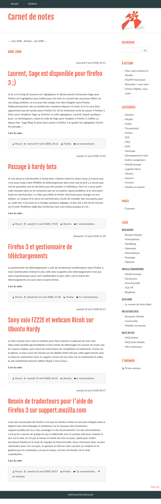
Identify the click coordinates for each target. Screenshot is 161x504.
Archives (28, 41)
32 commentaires (85, 471)
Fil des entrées (133, 368)
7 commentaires (85, 223)
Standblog (130, 243)
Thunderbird (132, 128)
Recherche (128, 42)
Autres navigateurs (135, 159)
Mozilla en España (135, 186)
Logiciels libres (133, 168)
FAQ (127, 141)
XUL (127, 137)
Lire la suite (15, 133)
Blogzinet (130, 292)
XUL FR (129, 287)
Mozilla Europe (133, 164)
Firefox (67, 143)
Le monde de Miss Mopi (138, 304)
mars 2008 (16, 41)
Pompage (130, 257)
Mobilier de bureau (135, 325)
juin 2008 (39, 41)
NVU (127, 146)
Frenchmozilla (132, 282)
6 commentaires (85, 378)
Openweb (130, 248)
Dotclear (88, 494)
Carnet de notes (31, 17)
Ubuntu (67, 223)
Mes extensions (133, 346)
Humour (129, 182)
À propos (130, 208)
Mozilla (129, 119)
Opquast (129, 261)
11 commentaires (88, 296)
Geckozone (131, 278)
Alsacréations (132, 252)
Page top (155, 486)
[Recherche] (131, 50)
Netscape (130, 150)
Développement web (136, 155)
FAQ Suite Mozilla (135, 342)
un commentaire (85, 143)
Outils (128, 123)
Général (129, 114)
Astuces (129, 177)
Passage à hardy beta (32, 167)
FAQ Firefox (131, 337)
